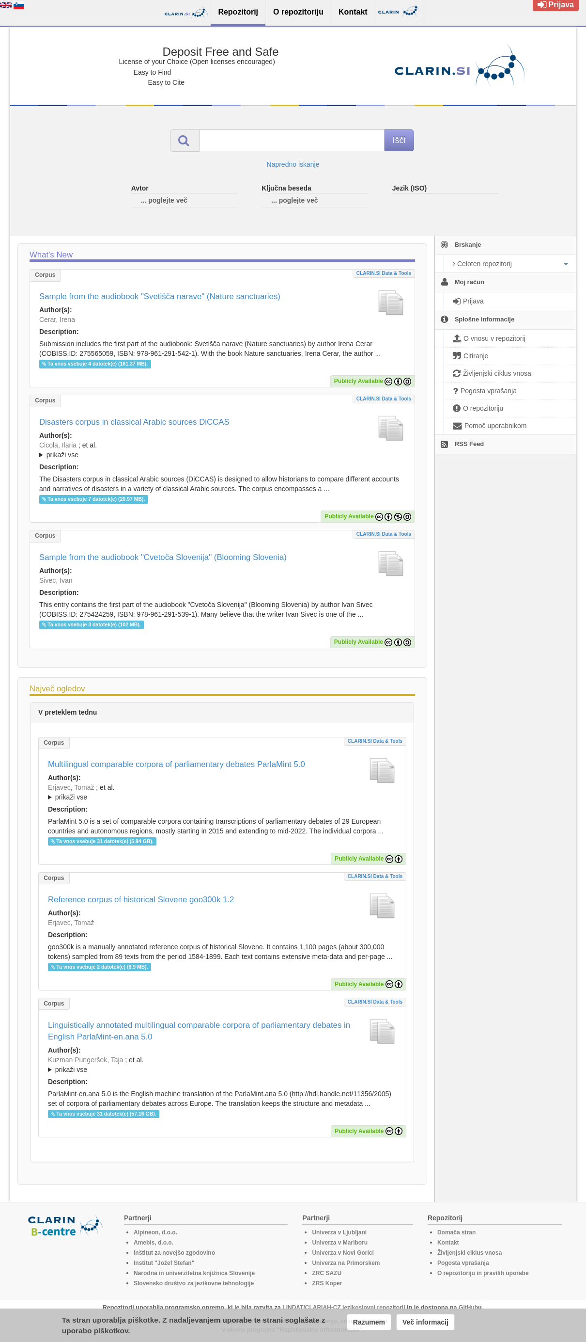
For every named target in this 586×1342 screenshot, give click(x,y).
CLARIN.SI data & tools (383, 273)
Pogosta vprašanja (463, 1263)
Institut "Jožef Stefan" (164, 1263)
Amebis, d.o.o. (153, 1242)
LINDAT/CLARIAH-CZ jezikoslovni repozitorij (343, 1307)
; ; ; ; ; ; (222, 450)
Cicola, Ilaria (58, 445)
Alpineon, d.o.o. (155, 1232)
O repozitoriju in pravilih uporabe (483, 1273)
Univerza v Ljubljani (339, 1232)
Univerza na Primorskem (346, 1263)
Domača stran (456, 1232)
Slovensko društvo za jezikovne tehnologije (194, 1283)
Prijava (556, 4)
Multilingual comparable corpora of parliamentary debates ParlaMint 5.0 (176, 764)
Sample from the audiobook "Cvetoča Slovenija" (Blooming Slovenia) (163, 557)
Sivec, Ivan (55, 580)
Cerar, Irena (57, 319)
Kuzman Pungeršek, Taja (85, 1060)
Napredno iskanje (293, 164)
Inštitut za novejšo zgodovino (174, 1252)
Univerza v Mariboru (340, 1242)
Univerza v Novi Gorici (342, 1252)
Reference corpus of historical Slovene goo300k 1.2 (141, 899)
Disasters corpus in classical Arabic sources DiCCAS (134, 422)
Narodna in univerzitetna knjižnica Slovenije (194, 1273)
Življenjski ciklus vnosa (469, 1252)
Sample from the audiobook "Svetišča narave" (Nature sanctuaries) (159, 296)
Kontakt (448, 1242)
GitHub (468, 1307)
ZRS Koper (327, 1283)
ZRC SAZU (326, 1273)
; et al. (222, 450)
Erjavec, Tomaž (71, 787)
